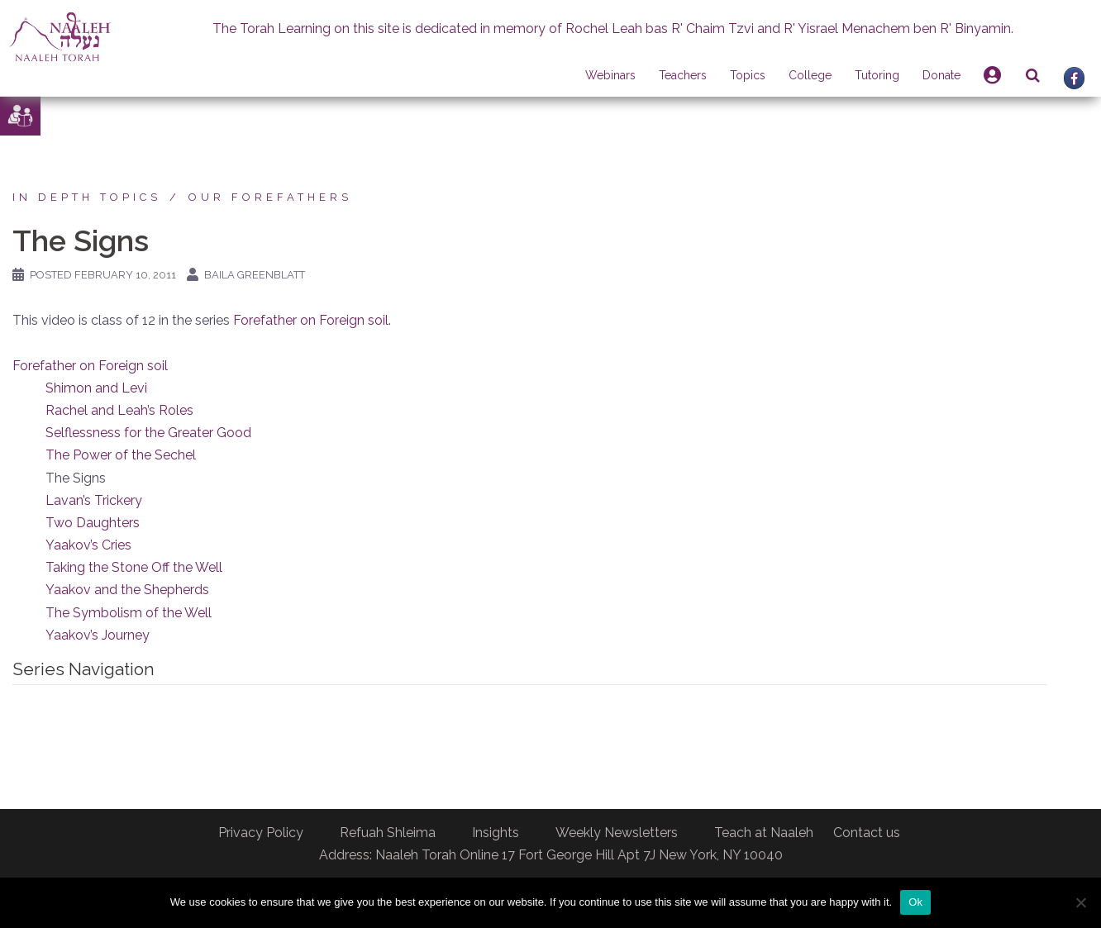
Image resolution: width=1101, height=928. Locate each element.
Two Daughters (92, 523)
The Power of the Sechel (120, 455)
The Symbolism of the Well (128, 613)
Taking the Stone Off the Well (133, 567)
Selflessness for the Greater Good (148, 432)
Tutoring (877, 75)
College (810, 75)
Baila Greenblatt (254, 275)
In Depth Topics (86, 197)
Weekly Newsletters (616, 832)
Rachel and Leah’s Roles (119, 410)
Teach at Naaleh (763, 832)
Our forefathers (270, 197)
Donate (941, 75)
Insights (495, 832)
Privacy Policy (260, 832)
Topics (747, 75)
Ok (915, 902)
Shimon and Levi (96, 388)
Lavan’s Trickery (93, 500)
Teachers (683, 75)
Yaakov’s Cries (88, 545)
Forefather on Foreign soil (310, 320)
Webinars (610, 75)
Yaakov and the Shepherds (127, 589)
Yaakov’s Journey (97, 635)
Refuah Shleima (388, 832)
